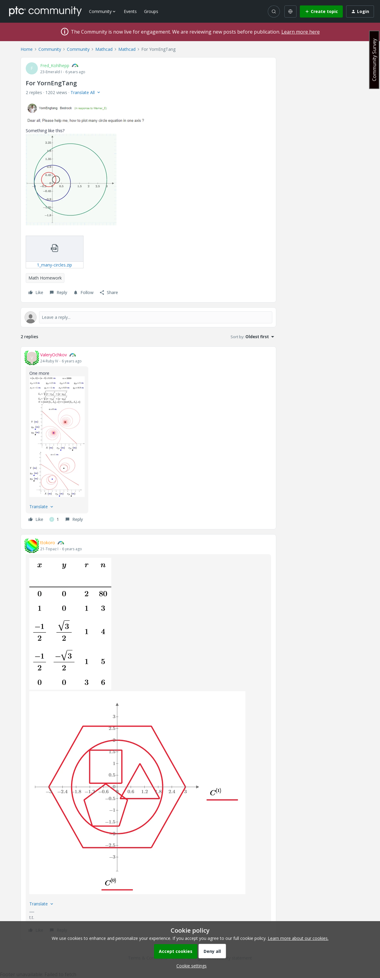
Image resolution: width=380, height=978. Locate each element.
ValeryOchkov (53, 355)
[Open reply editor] (148, 317)
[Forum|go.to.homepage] (45, 11)
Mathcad (104, 49)
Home (27, 49)
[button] (321, 11)
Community (49, 49)
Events (130, 11)
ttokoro (47, 542)
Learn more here (300, 31)
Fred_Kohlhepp (54, 65)
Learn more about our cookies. (298, 938)
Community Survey (374, 59)
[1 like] (54, 519)
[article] (148, 438)
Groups (151, 11)
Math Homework (45, 278)
